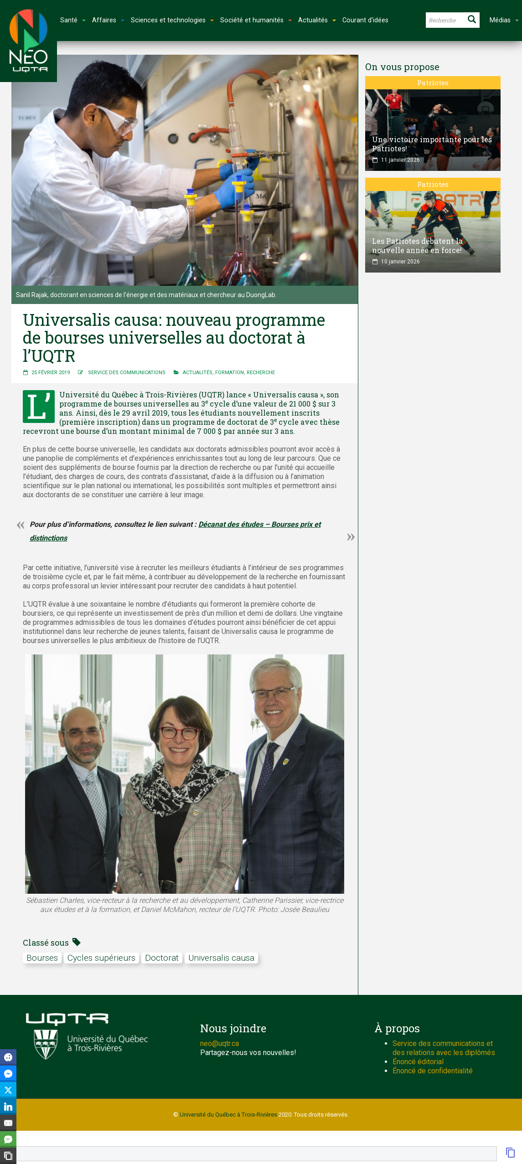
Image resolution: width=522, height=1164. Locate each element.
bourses (42, 958)
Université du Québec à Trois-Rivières (228, 1114)
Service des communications (126, 373)
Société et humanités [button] (256, 20)
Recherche (261, 373)
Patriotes (433, 82)
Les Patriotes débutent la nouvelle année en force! (417, 245)
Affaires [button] (108, 20)
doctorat (162, 958)
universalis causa (221, 958)
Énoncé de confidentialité (433, 1070)
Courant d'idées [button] (365, 20)
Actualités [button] (317, 20)
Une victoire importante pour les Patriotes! (432, 143)
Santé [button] (73, 20)
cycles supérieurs (101, 958)
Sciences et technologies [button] (172, 20)
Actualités (197, 373)
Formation (229, 373)
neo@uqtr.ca (219, 1043)
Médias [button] (504, 20)
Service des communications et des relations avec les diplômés (444, 1048)
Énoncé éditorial (418, 1061)
